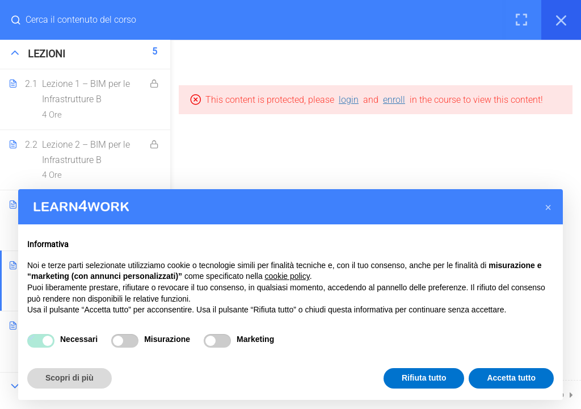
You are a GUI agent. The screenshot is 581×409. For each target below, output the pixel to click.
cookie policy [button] (287, 276)
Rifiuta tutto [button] (424, 377)
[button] (548, 207)
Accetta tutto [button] (511, 377)
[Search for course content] (20, 20)
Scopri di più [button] (69, 377)
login (349, 99)
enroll (394, 99)
